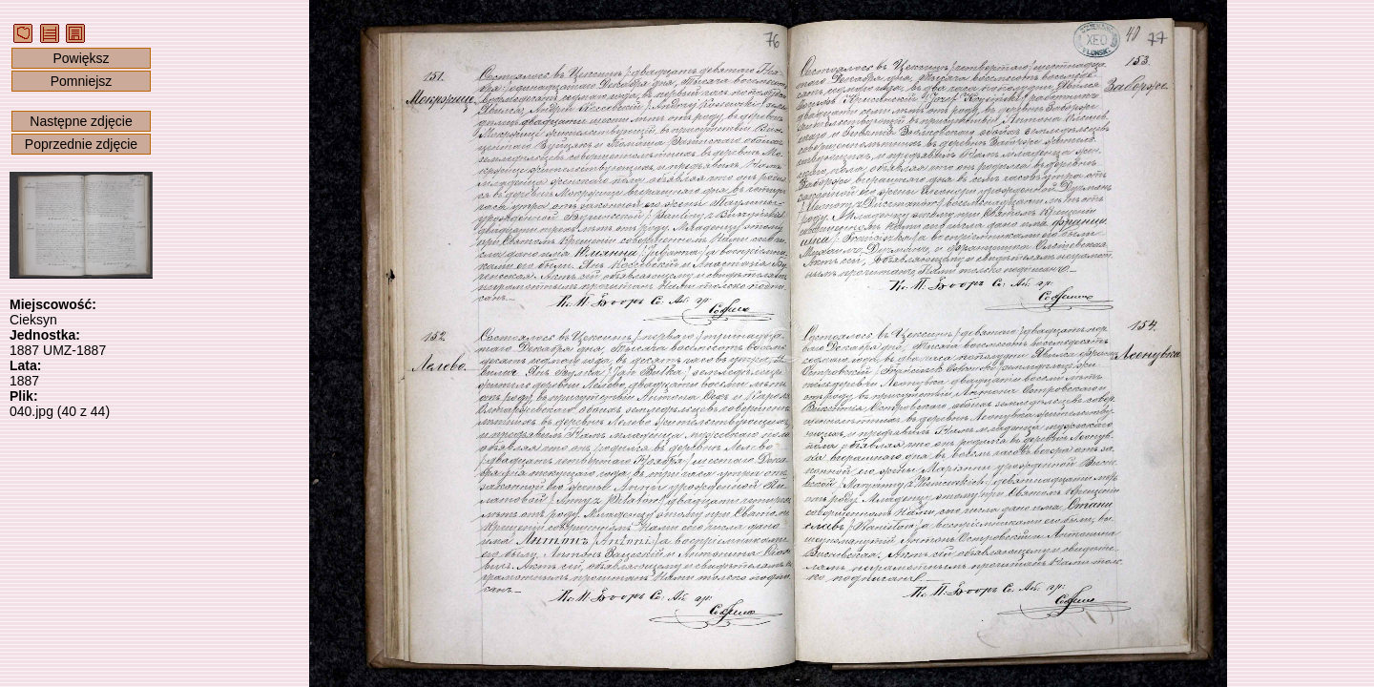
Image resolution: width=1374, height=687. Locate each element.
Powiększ (80, 58)
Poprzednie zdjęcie (81, 144)
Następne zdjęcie (81, 121)
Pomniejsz (82, 81)
